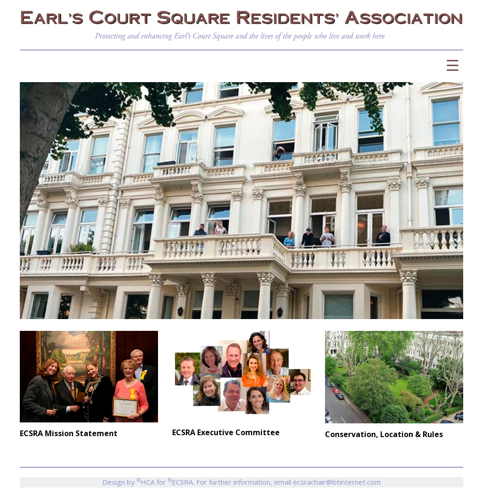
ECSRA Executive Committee (226, 432)
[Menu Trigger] (452, 65)
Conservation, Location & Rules (384, 434)
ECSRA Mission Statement (68, 433)
